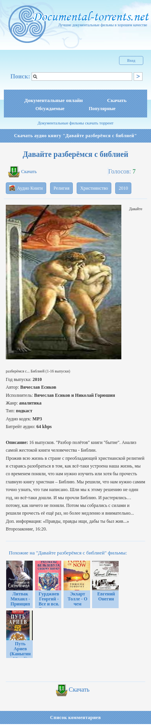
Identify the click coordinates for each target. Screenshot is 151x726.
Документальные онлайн (53, 100)
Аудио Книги (26, 188)
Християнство (94, 188)
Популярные (102, 108)
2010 (123, 188)
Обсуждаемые (49, 108)
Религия (61, 188)
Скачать (117, 100)
